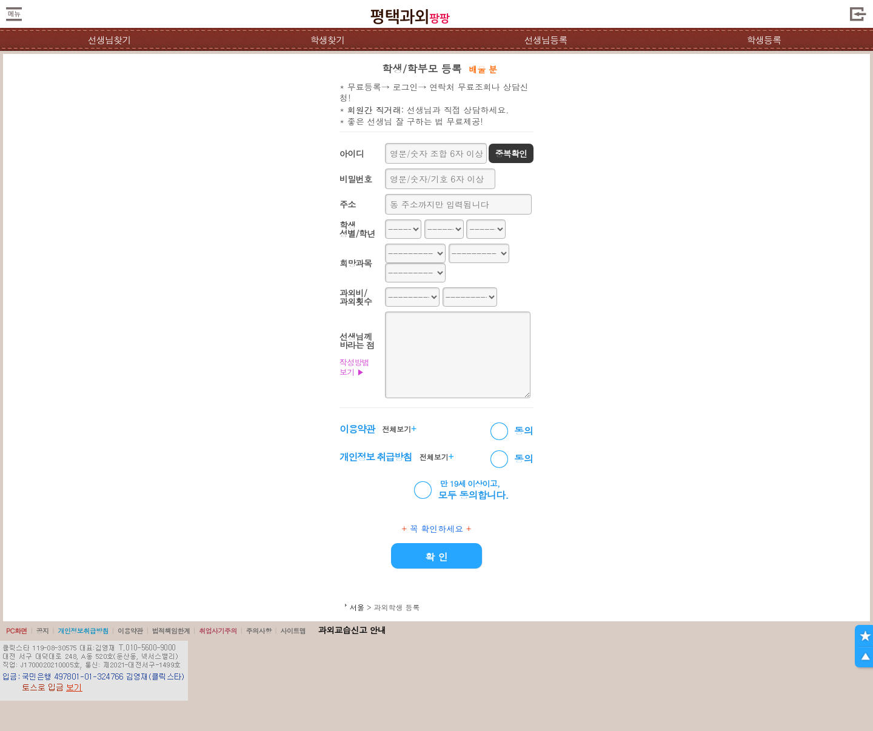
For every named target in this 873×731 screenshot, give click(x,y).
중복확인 (511, 153)
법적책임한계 (171, 630)
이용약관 (130, 630)
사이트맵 (293, 630)
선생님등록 (545, 39)
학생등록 (764, 39)
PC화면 (16, 630)
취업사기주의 (218, 630)
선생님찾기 (108, 39)
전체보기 (399, 428)
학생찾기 (327, 39)
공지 (42, 630)
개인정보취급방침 (83, 630)
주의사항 (259, 630)
